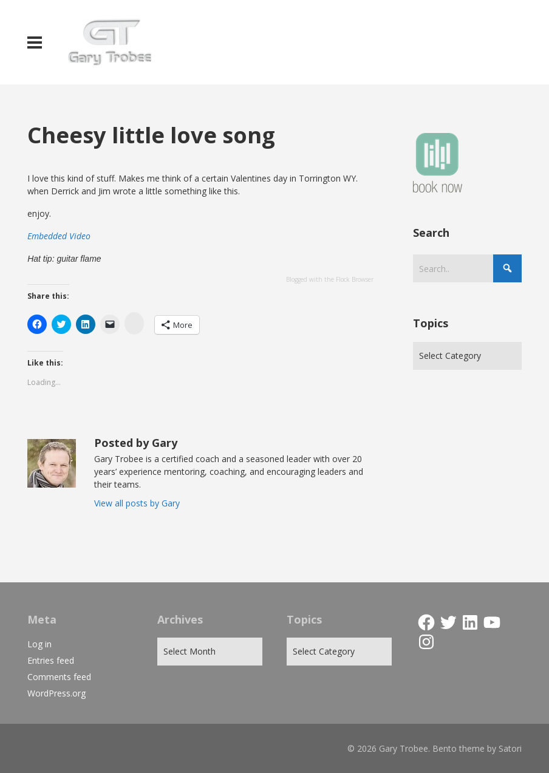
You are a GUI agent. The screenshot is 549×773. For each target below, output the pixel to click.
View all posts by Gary (137, 503)
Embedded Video (58, 236)
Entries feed (50, 660)
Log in (39, 644)
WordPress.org (56, 693)
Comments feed (59, 677)
